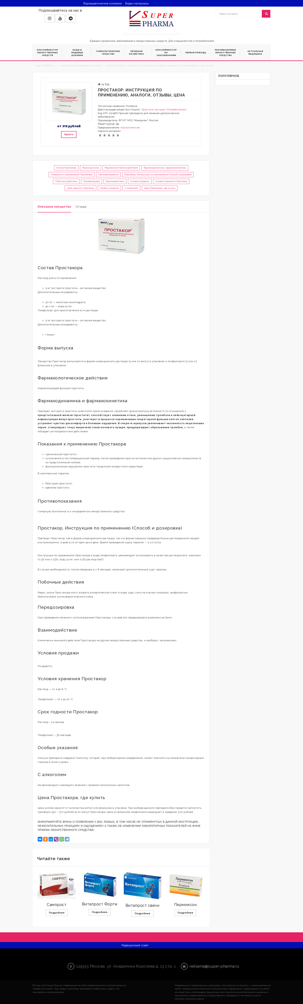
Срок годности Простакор (80, 188)
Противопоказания (108, 174)
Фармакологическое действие (121, 167)
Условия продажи (139, 181)
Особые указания (109, 188)
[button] (49, 18)
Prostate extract (176, 109)
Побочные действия (66, 181)
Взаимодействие (115, 181)
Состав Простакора (66, 167)
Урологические (130, 127)
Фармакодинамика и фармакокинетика (165, 167)
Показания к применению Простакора (71, 174)
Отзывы (81, 206)
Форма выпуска (90, 167)
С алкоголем (131, 188)
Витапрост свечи (143, 905)
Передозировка (91, 181)
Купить (68, 134)
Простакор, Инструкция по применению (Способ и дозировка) (158, 174)
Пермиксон (185, 904)
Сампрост (56, 904)
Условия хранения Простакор (171, 181)
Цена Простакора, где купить (159, 188)
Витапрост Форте (99, 904)
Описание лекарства (54, 206)
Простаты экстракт (154, 109)
